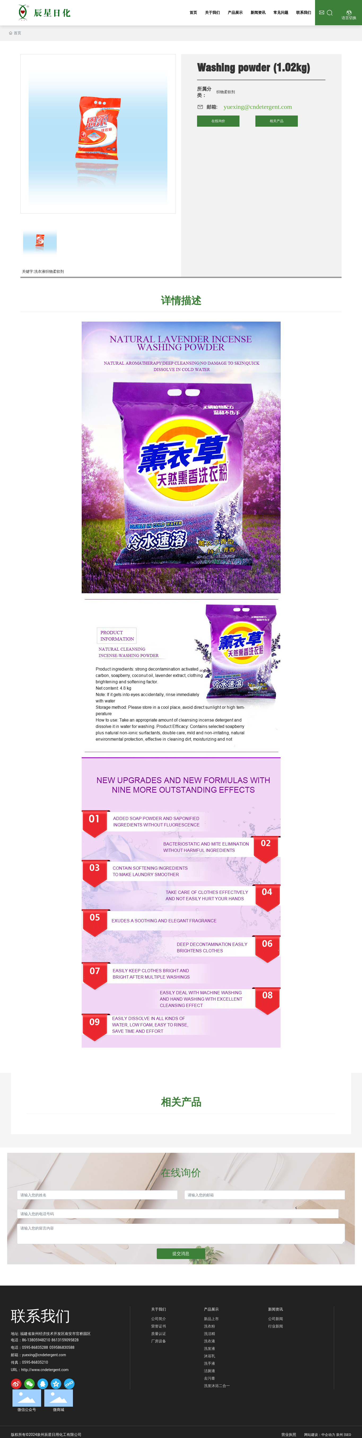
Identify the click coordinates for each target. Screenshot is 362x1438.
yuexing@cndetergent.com (258, 106)
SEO (348, 1435)
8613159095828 (64, 1340)
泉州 (339, 1435)
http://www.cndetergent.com (44, 1370)
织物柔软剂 (225, 92)
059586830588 (61, 1347)
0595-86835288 (35, 1347)
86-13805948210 (36, 1340)
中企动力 (328, 1435)
